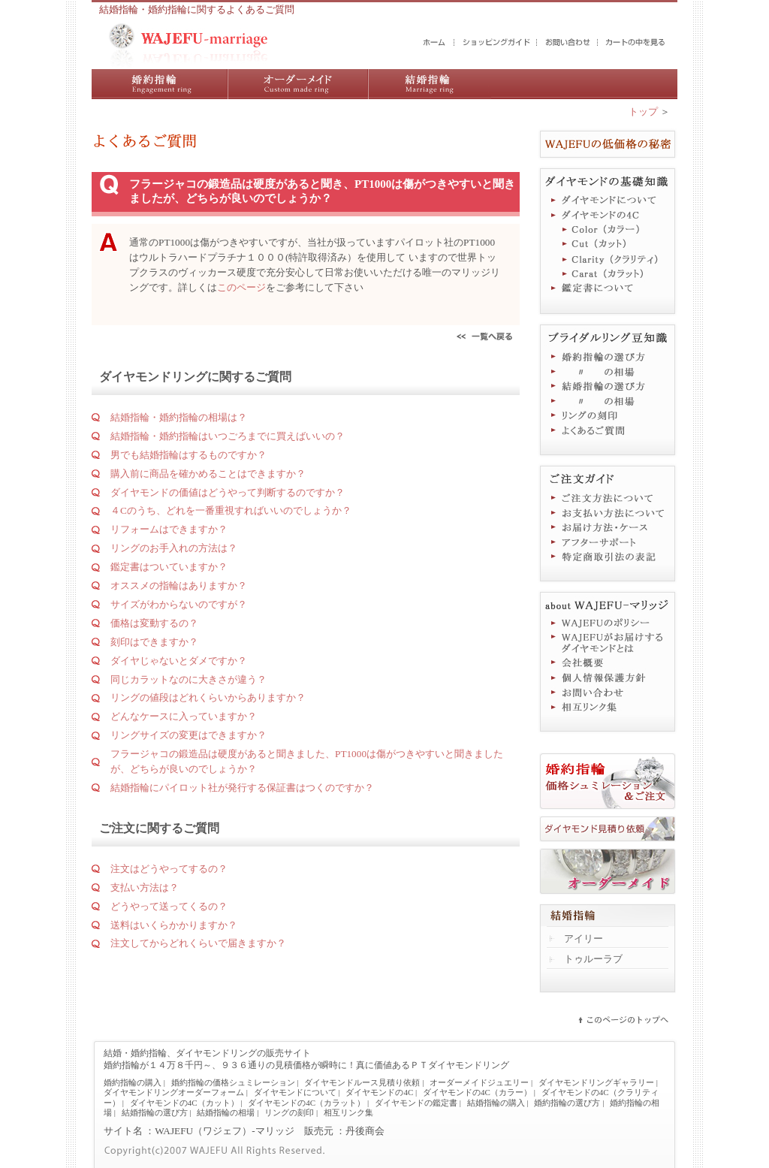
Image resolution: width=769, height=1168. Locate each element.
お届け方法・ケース (607, 527)
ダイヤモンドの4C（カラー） (607, 229)
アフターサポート (607, 542)
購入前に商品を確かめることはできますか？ (208, 473)
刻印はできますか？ (154, 641)
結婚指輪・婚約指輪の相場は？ (178, 417)
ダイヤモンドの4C (607, 214)
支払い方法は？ (144, 887)
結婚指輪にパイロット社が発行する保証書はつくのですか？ (242, 787)
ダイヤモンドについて (607, 199)
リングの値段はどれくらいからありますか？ (208, 697)
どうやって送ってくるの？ (169, 906)
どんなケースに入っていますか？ (183, 716)
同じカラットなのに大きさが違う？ (188, 679)
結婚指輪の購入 (429, 84)
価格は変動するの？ (154, 623)
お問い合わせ (568, 43)
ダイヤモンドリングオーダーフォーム (174, 1092)
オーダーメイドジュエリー (607, 871)
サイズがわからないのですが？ (178, 604)
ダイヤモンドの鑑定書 (416, 1102)
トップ (643, 111)
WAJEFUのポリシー (607, 623)
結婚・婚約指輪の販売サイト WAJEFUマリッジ (189, 45)
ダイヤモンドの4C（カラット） (607, 274)
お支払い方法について (607, 512)
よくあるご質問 (607, 431)
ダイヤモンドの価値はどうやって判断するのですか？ (227, 492)
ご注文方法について (607, 497)
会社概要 (607, 662)
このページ (241, 287)
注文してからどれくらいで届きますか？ (198, 943)
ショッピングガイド (496, 43)
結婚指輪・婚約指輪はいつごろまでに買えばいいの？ (227, 436)
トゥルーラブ (593, 958)
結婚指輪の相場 (607, 401)
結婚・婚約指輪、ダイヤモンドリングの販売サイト (207, 1053)
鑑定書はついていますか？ (169, 566)
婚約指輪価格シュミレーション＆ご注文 (607, 781)
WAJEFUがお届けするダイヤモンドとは (607, 643)
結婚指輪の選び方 (607, 386)
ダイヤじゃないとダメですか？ (178, 660)
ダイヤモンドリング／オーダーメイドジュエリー (298, 84)
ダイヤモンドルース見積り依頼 (362, 1082)
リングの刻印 (607, 416)
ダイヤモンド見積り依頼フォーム (607, 829)
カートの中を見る (636, 43)
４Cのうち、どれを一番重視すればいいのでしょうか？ (230, 510)
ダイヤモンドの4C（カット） (607, 244)
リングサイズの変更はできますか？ (188, 735)
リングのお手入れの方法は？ (173, 548)
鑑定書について (607, 289)
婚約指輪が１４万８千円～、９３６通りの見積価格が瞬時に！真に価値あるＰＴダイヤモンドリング (306, 1065)
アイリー (583, 938)
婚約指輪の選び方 (607, 356)
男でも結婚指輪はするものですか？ (188, 454)
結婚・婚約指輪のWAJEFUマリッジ (435, 43)
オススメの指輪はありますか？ (178, 585)
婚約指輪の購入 (160, 84)
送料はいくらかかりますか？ (173, 925)
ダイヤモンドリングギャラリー (596, 1082)
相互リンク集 (607, 707)
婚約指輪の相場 (607, 371)
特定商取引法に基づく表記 (607, 557)
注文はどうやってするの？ (169, 868)
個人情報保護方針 (607, 677)
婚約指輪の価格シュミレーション (233, 1082)
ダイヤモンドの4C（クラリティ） (607, 259)
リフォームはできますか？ (169, 529)
